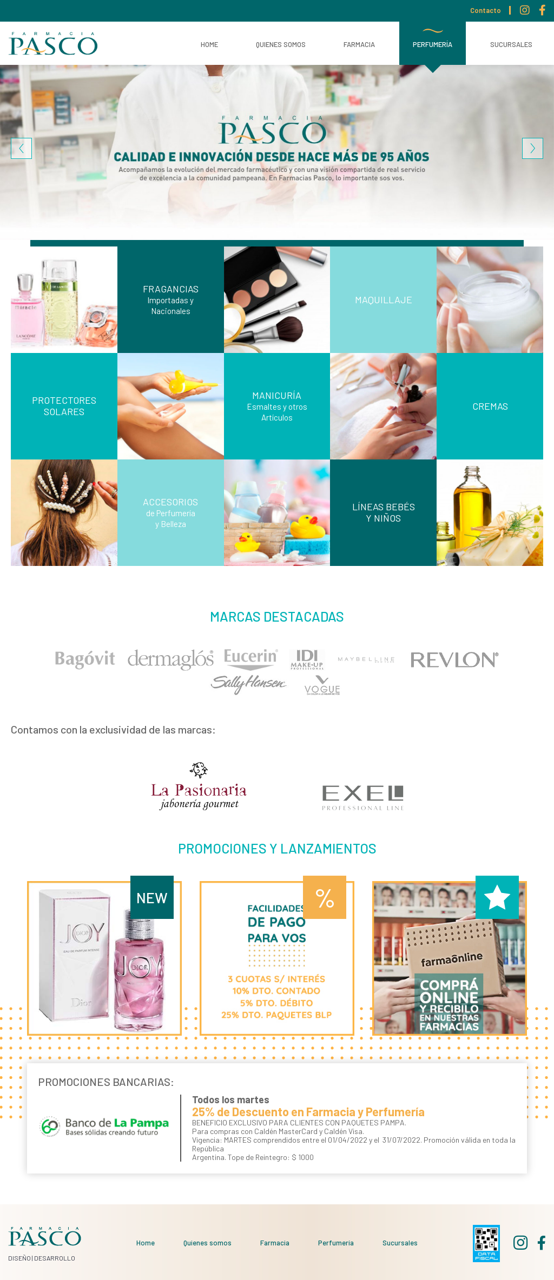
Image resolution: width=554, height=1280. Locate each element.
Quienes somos (281, 44)
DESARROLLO (54, 1258)
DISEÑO (19, 1258)
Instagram (525, 12)
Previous (21, 148)
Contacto (485, 10)
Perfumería (432, 44)
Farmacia (359, 44)
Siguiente (532, 148)
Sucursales (511, 44)
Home (209, 44)
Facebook (542, 12)
